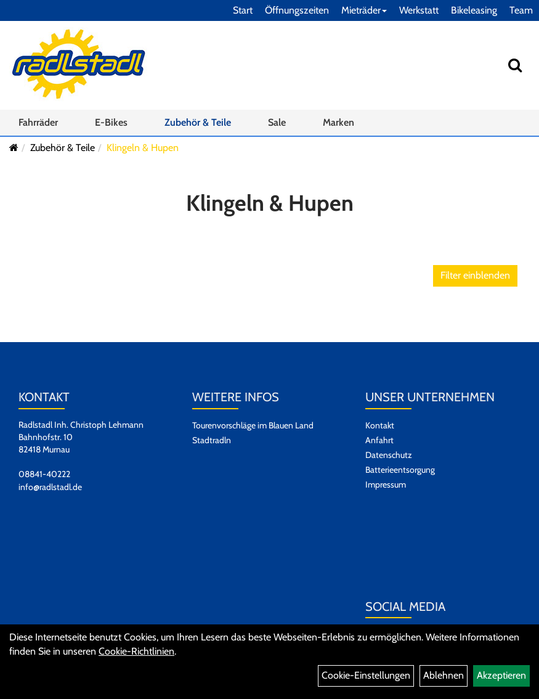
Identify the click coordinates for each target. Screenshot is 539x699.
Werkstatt (419, 10)
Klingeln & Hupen (143, 147)
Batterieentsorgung (400, 469)
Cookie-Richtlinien (136, 651)
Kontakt (379, 425)
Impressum (385, 484)
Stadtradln (211, 440)
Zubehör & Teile (197, 122)
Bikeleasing (474, 10)
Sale (277, 122)
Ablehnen (443, 675)
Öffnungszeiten (297, 10)
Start (243, 10)
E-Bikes (111, 122)
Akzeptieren (501, 675)
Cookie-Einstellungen (366, 675)
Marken (338, 122)
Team (521, 10)
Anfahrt (379, 440)
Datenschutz (388, 454)
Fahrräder (38, 122)
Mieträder (364, 10)
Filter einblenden (475, 275)
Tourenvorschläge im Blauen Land (253, 425)
